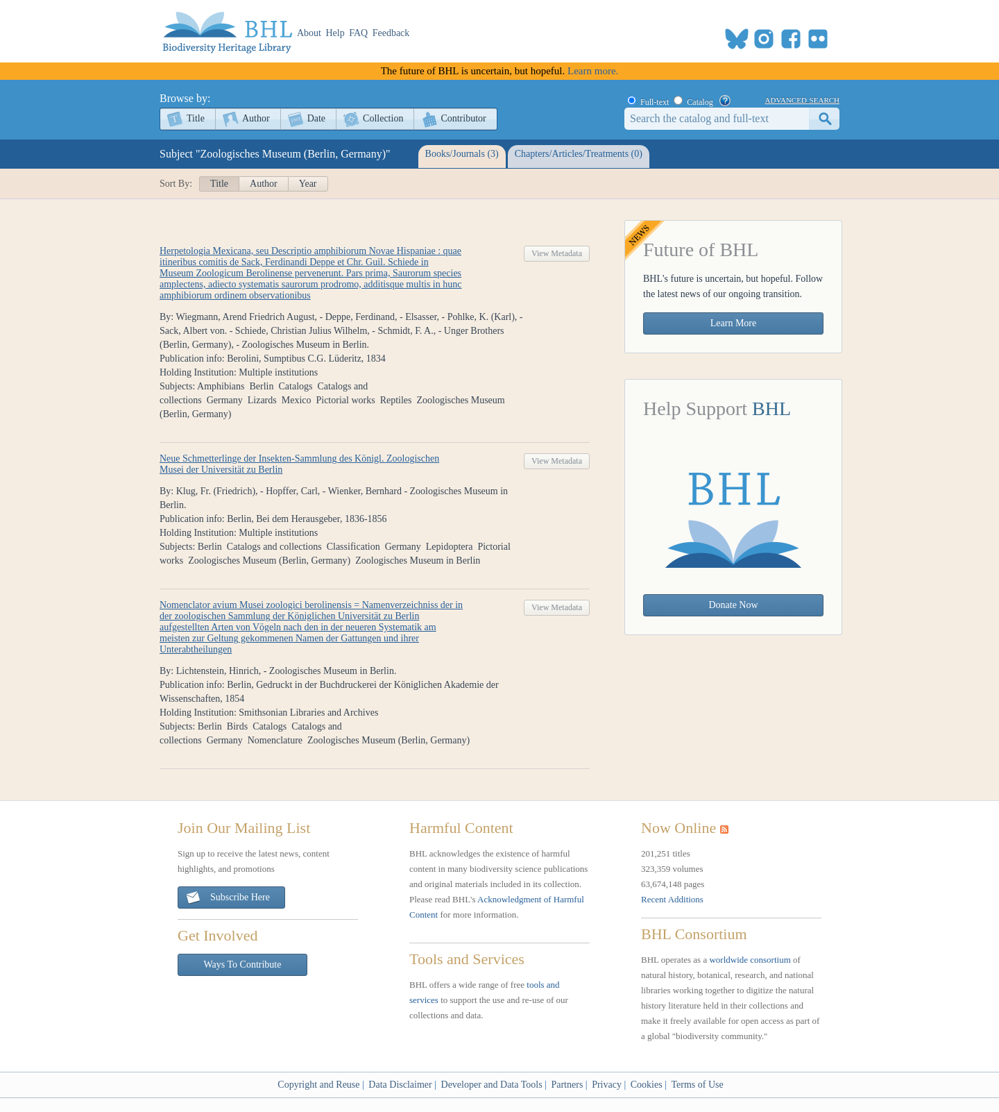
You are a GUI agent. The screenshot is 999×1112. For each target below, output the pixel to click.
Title (196, 118)
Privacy (607, 1084)
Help (335, 33)
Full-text (654, 102)
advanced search (802, 99)
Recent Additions (672, 899)
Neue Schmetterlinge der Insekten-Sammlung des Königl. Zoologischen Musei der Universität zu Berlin (299, 464)
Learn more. (592, 70)
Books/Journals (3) (462, 154)
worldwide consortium (749, 959)
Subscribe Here (227, 898)
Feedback (391, 33)
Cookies (647, 1084)
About (309, 33)
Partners (567, 1084)
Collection (383, 118)
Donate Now (733, 605)
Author (256, 118)
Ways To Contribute (243, 964)
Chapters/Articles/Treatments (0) (578, 154)
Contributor (463, 118)
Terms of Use (697, 1084)
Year (308, 183)
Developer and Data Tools (492, 1084)
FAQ (358, 33)
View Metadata (556, 253)
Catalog (699, 102)
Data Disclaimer (400, 1084)
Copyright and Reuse (318, 1084)
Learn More (733, 323)
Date (316, 118)
